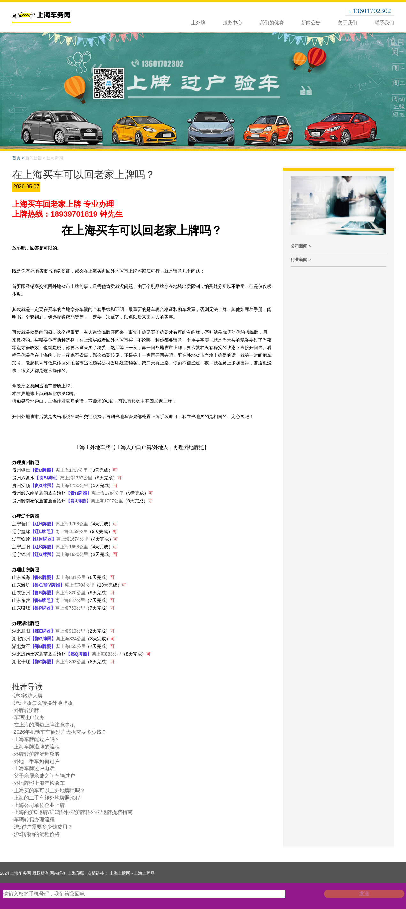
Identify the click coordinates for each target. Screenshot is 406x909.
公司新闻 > (301, 246)
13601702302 (371, 11)
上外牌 (198, 22)
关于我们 (347, 22)
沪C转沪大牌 (28, 695)
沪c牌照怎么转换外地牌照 (43, 703)
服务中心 (232, 22)
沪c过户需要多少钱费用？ (43, 827)
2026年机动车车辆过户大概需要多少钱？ (60, 732)
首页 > (18, 157)
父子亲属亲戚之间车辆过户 (44, 775)
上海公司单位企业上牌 (39, 805)
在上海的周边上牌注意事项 (44, 724)
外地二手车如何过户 (37, 761)
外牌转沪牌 (26, 710)
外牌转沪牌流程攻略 (37, 754)
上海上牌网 (120, 873)
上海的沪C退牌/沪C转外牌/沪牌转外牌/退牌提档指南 (73, 812)
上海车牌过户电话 (34, 768)
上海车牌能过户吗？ (37, 739)
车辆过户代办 (29, 717)
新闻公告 (310, 22)
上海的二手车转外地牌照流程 (47, 797)
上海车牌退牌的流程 (37, 746)
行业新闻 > (301, 259)
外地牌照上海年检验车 (39, 783)
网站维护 (58, 873)
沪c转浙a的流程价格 (37, 834)
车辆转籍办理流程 (34, 819)
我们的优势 (272, 22)
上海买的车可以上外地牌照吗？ (49, 790)
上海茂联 (76, 873)
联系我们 (384, 22)
